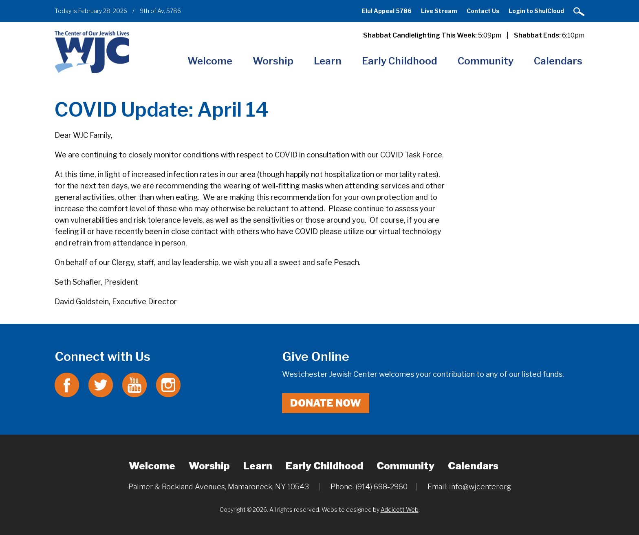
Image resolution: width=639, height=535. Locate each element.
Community (485, 61)
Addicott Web (400, 509)
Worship (273, 61)
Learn (328, 61)
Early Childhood (399, 61)
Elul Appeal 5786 (387, 10)
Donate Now (325, 403)
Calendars (558, 61)
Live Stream (439, 10)
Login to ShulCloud (536, 10)
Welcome (209, 61)
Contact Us (483, 10)
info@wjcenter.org (480, 486)
